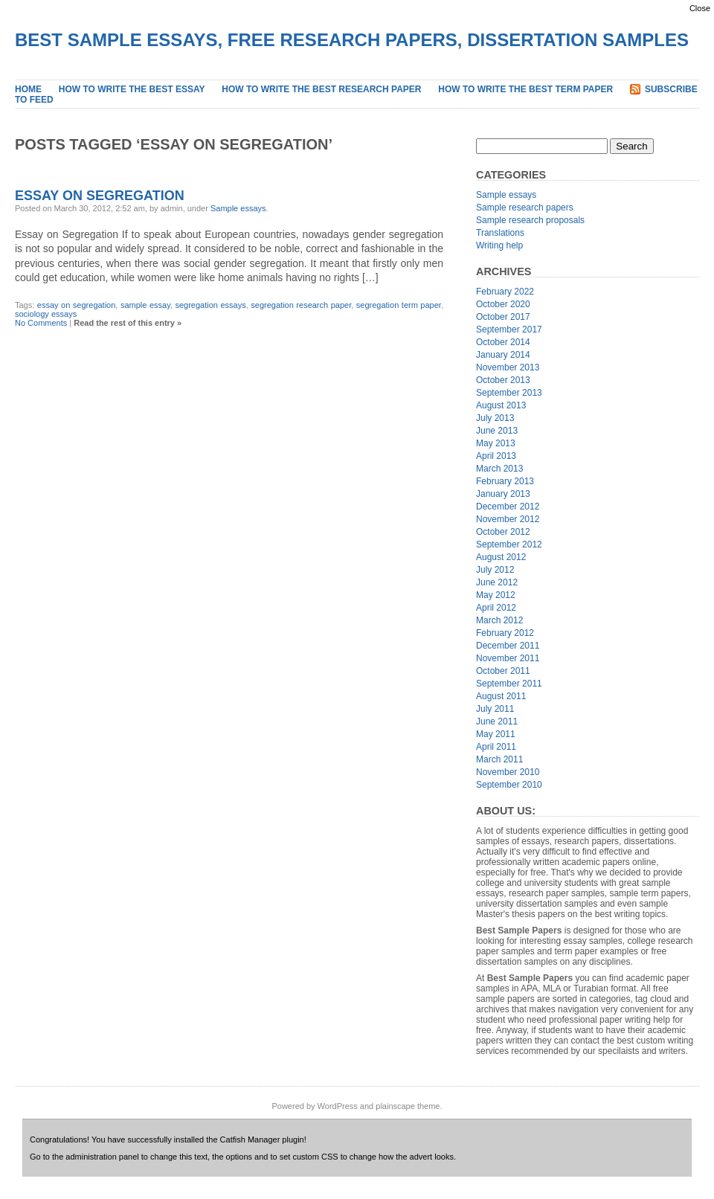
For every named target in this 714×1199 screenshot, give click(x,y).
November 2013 (507, 367)
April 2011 (496, 747)
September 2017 (509, 329)
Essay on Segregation (99, 195)
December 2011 (507, 645)
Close (699, 8)
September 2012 (509, 544)
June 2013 (497, 430)
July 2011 (495, 709)
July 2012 (495, 570)
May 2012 (495, 595)
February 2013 (505, 481)
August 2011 (501, 696)
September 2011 (509, 683)
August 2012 (501, 557)
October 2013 (503, 380)
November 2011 (507, 658)
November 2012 (507, 519)
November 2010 (507, 772)
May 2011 (495, 734)
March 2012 (499, 620)
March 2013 (499, 468)
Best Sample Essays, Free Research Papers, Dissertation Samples (352, 40)
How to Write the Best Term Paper (525, 89)
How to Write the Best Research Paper (321, 89)
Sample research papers (524, 207)
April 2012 (496, 607)
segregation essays (210, 304)
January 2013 (503, 494)
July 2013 (495, 418)
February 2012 (505, 633)
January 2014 (503, 355)
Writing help (499, 245)
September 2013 (509, 393)
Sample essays (238, 208)
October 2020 (503, 304)
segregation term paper (398, 304)
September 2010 (509, 784)
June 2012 (497, 582)
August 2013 (501, 405)
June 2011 (497, 721)
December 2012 (507, 506)
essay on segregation (76, 304)
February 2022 (505, 291)
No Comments (41, 322)
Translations (500, 233)
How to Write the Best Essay (132, 89)
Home (28, 89)
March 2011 (499, 759)
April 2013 (496, 456)
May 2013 (495, 443)
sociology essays (46, 313)
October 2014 (503, 342)
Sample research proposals (530, 220)
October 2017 (503, 317)
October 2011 (503, 671)
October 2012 (503, 532)
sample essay (145, 304)
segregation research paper (301, 304)
